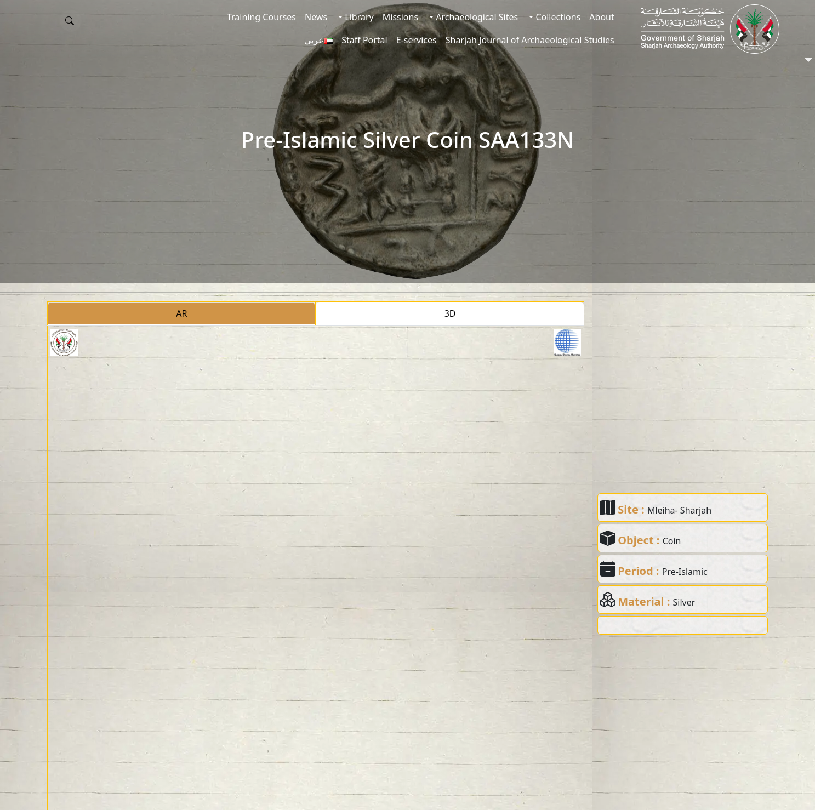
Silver (684, 602)
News (316, 17)
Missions (400, 17)
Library (358, 17)
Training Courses (261, 17)
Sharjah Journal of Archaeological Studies (530, 40)
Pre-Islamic (685, 572)
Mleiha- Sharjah (679, 510)
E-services (416, 40)
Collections (556, 17)
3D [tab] (450, 313)
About (601, 17)
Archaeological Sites (476, 17)
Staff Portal (364, 40)
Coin (672, 541)
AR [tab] (181, 313)
